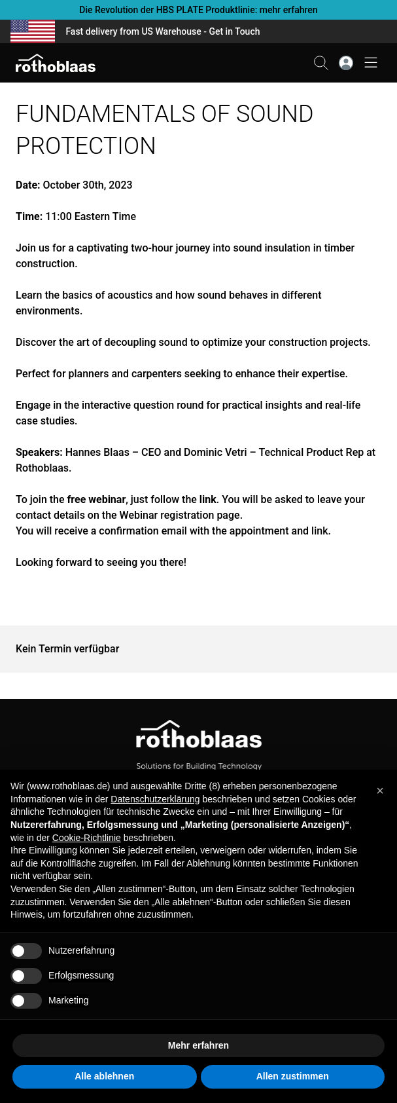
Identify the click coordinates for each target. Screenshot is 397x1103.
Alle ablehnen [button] (104, 1076)
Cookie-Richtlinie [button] (86, 837)
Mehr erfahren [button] (198, 1045)
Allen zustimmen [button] (292, 1076)
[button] (380, 790)
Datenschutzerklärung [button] (155, 799)
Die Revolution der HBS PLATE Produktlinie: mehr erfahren (198, 10)
